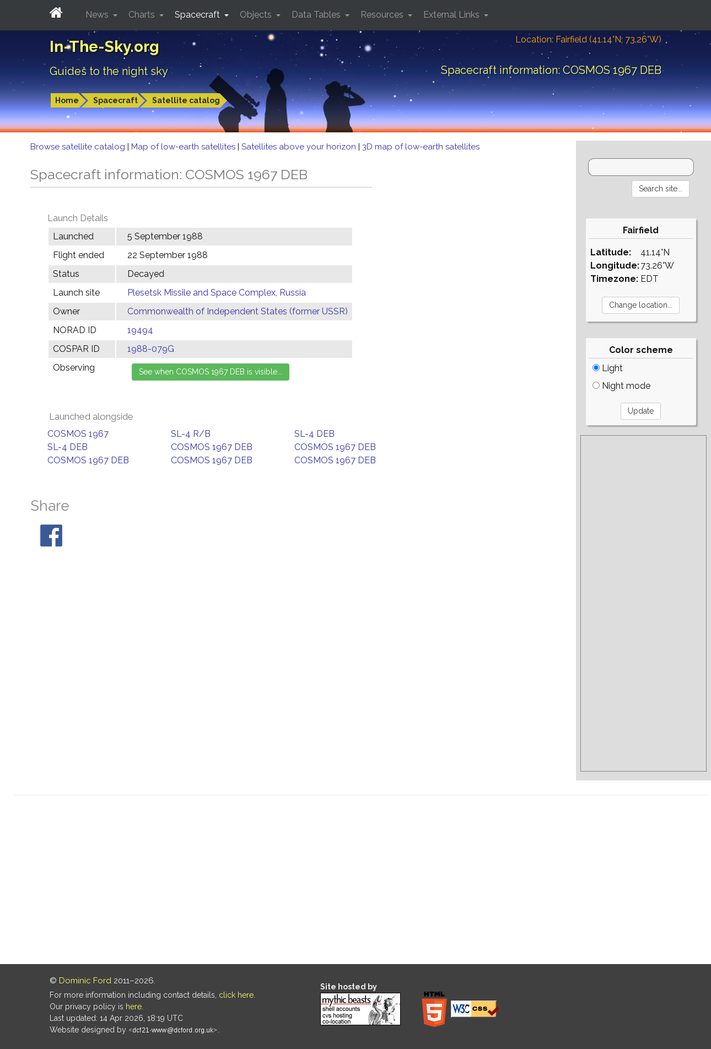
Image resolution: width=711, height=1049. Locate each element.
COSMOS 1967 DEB (211, 447)
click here (236, 995)
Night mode (621, 386)
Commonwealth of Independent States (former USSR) (237, 311)
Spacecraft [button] (198, 14)
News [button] (98, 14)
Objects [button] (257, 14)
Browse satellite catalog (78, 147)
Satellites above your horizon (299, 147)
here (134, 1006)
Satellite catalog (186, 100)
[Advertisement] (643, 603)
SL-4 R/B (191, 434)
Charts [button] (142, 14)
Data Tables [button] (317, 14)
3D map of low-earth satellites (421, 147)
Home (67, 100)
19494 (140, 330)
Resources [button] (383, 14)
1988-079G (150, 349)
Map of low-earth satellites (184, 147)
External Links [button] (452, 14)
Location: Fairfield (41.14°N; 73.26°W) (588, 39)
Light (607, 368)
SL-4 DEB (314, 434)
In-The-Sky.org (104, 47)
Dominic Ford (85, 981)
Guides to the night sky (109, 71)
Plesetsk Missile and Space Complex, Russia (216, 292)
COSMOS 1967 (78, 434)
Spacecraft (115, 100)
